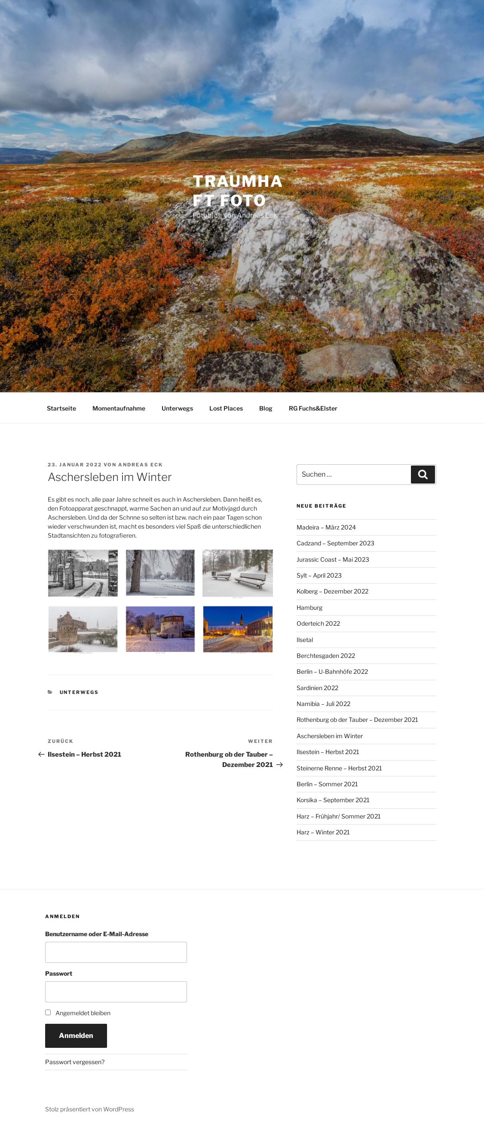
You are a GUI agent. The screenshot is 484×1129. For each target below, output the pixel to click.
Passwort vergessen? (74, 1061)
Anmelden (76, 1036)
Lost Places (226, 408)
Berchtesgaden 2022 (326, 655)
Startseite (61, 408)
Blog (266, 408)
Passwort (58, 973)
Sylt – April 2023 (319, 575)
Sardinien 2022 (317, 687)
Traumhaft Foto (238, 191)
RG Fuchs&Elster (313, 408)
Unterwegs (177, 408)
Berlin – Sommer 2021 (327, 784)
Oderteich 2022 (318, 623)
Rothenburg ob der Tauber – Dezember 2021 (357, 719)
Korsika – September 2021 (333, 799)
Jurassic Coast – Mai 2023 (333, 559)
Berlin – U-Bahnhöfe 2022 (332, 671)
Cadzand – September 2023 (335, 543)
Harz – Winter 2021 (323, 832)
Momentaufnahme (118, 408)
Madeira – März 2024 (326, 527)
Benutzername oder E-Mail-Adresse (96, 933)
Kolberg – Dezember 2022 (332, 591)
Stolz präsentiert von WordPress (89, 1109)
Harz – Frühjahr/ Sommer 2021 (339, 816)
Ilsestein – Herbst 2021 (328, 751)
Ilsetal (305, 639)
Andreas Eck (140, 465)
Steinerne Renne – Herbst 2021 (339, 768)
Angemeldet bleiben (82, 1012)
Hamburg (309, 607)
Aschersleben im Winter (330, 735)
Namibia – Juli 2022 (323, 703)
